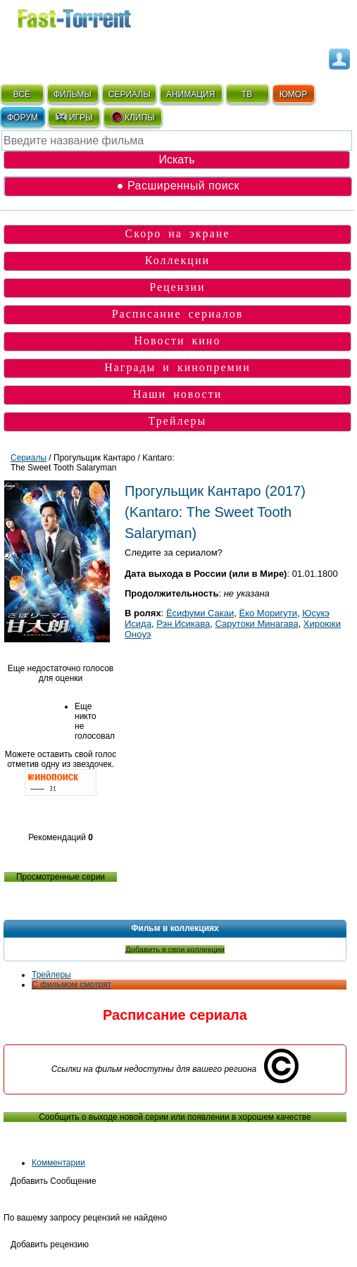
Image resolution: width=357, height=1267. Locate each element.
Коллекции (177, 260)
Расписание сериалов (178, 314)
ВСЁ (21, 94)
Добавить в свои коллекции (174, 949)
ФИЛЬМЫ (73, 94)
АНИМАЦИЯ (190, 94)
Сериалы (28, 458)
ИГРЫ (73, 117)
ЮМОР (293, 94)
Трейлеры (178, 421)
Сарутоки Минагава (257, 623)
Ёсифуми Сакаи (200, 613)
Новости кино (177, 341)
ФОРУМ (22, 118)
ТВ (247, 94)
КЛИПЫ (132, 117)
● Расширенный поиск (178, 186)
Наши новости (178, 394)
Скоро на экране (177, 233)
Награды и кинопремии (177, 367)
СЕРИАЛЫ (129, 94)
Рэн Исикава (183, 623)
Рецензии (177, 287)
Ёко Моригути (268, 613)
